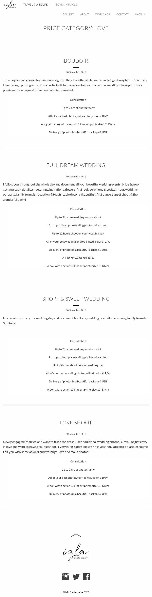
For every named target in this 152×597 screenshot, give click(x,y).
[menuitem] (68, 14)
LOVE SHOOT (76, 422)
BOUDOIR (76, 61)
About (84, 14)
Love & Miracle (66, 4)
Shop (138, 14)
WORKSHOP (102, 14)
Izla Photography (74, 591)
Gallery (68, 14)
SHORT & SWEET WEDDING (76, 299)
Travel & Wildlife (35, 4)
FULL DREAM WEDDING (76, 165)
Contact (122, 14)
